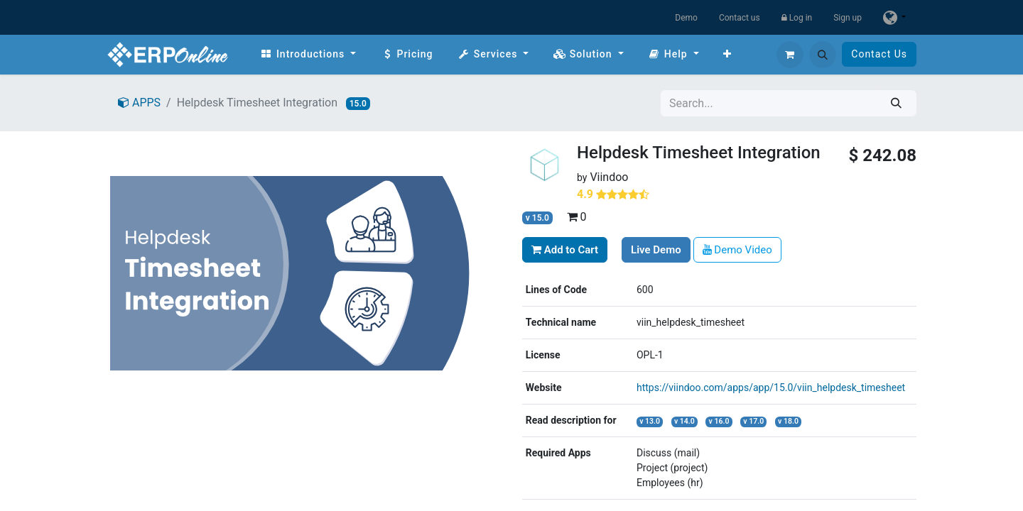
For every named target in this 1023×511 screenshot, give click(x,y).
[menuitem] (308, 54)
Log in (797, 18)
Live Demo (656, 249)
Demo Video (737, 249)
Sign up (847, 18)
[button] (822, 54)
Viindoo (609, 177)
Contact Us (879, 54)
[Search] (896, 103)
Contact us (739, 18)
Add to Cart (564, 249)
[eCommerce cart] (789, 54)
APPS (139, 102)
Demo (686, 18)
